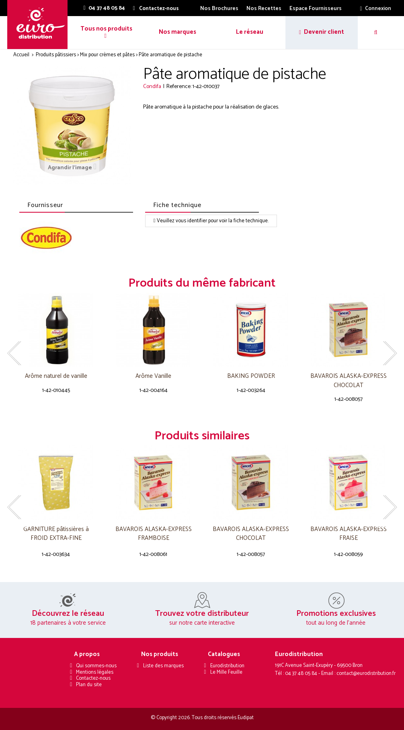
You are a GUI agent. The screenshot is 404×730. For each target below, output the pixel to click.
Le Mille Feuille (226, 672)
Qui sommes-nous (96, 666)
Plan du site (89, 685)
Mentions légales (94, 672)
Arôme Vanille (153, 376)
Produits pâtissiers (56, 55)
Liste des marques (163, 666)
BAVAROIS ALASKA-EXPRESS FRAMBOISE (153, 534)
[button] (106, 32)
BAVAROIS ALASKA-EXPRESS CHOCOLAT (348, 381)
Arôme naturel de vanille (56, 376)
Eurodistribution (227, 666)
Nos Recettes (263, 8)
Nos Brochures (219, 8)
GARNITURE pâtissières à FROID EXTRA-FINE (56, 534)
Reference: (178, 86)
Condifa (152, 86)
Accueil (21, 55)
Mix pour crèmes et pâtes (107, 55)
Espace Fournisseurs (315, 8)
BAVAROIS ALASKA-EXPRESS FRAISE (348, 534)
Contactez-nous (93, 678)
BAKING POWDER (251, 376)
